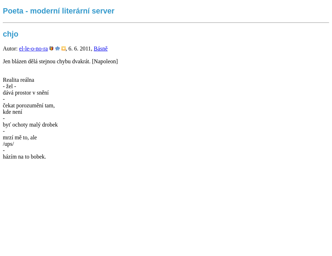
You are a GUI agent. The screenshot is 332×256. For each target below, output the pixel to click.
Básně (101, 49)
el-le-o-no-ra (33, 49)
